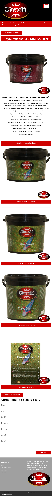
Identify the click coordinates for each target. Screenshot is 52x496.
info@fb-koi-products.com (35, 469)
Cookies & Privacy (5, 492)
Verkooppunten (6, 467)
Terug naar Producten (12, 32)
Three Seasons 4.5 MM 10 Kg (26, 387)
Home (3, 465)
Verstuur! (43, 452)
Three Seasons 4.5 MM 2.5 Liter (26, 201)
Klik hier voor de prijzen (12, 394)
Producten (4, 470)
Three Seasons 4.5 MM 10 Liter (26, 325)
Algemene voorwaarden (33, 492)
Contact (3, 472)
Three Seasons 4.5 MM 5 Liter (26, 263)
